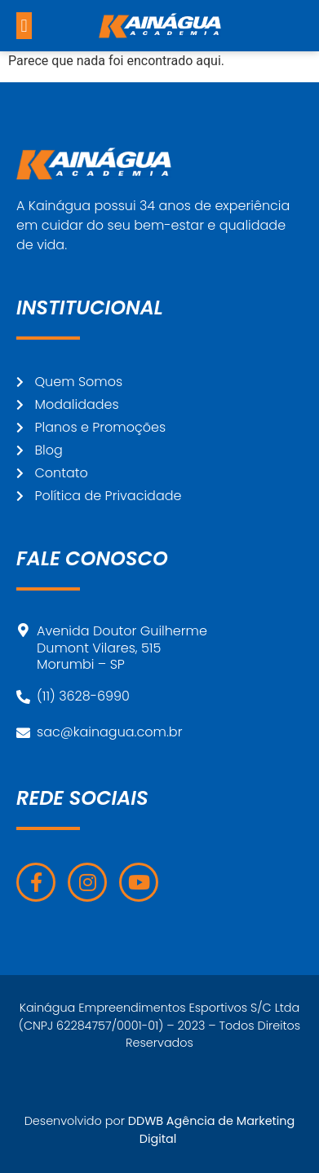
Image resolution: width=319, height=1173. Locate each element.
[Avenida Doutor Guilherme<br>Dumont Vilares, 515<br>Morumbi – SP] (23, 630)
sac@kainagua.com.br (109, 732)
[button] (24, 25)
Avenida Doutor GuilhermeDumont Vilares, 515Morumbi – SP (122, 648)
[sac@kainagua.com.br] (23, 733)
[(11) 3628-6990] (23, 697)
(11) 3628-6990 (83, 696)
